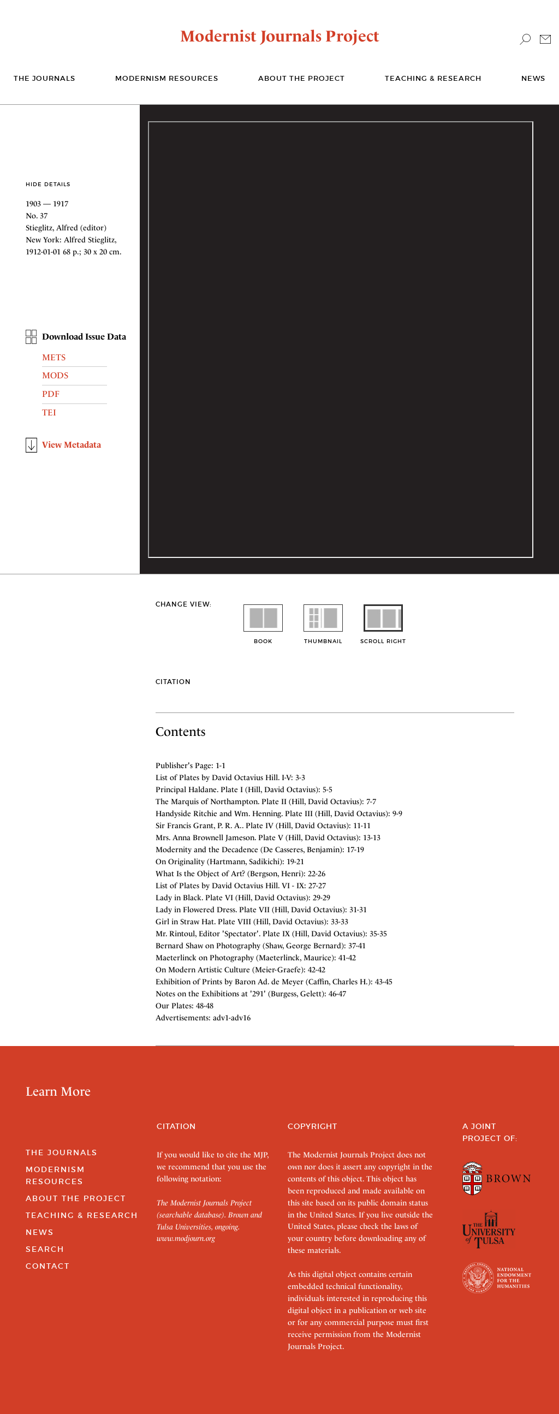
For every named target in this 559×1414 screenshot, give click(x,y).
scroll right (383, 637)
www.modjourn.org (186, 1238)
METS (54, 357)
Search (45, 1249)
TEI (49, 412)
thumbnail (323, 637)
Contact (48, 1266)
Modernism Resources (166, 78)
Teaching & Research (433, 78)
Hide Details (48, 184)
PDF (51, 394)
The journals (44, 78)
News (533, 78)
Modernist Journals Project (279, 36)
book (263, 637)
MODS (55, 375)
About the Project (301, 78)
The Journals (62, 1152)
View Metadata (71, 444)
